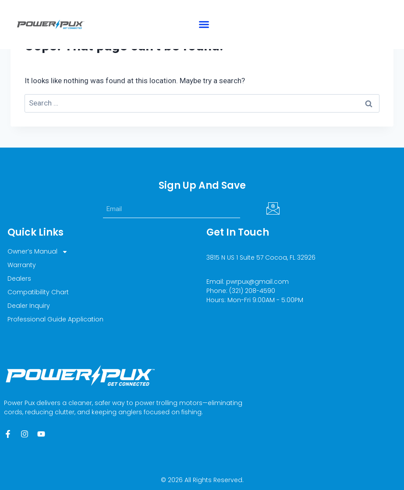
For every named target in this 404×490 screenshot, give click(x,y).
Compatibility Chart (38, 292)
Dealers (19, 278)
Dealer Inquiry (28, 305)
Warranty (21, 265)
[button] (204, 24)
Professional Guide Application (55, 319)
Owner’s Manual (37, 251)
